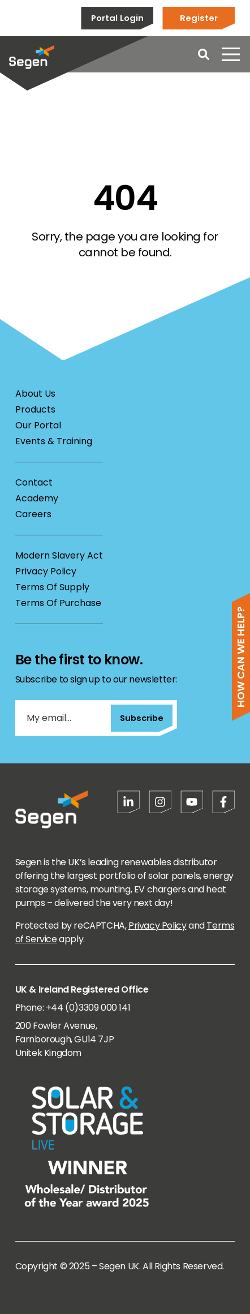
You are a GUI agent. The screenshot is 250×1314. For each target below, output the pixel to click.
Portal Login (117, 18)
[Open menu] (231, 54)
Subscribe (141, 718)
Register (199, 18)
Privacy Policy (45, 571)
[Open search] (204, 54)
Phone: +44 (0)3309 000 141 (73, 1007)
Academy (36, 498)
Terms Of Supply (52, 587)
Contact (34, 482)
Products (35, 409)
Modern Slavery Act (59, 555)
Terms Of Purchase (58, 602)
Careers (33, 514)
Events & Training (53, 441)
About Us (35, 393)
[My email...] (63, 718)
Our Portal (38, 425)
